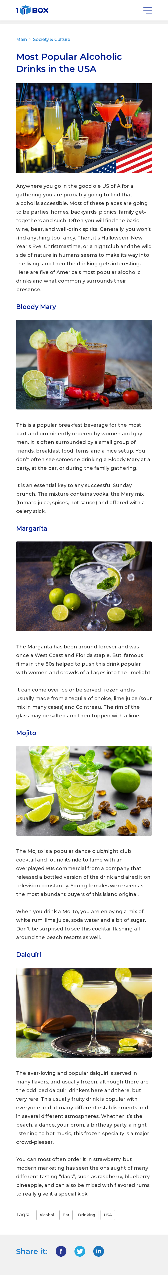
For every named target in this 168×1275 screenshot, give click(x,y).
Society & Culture (51, 39)
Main (24, 39)
